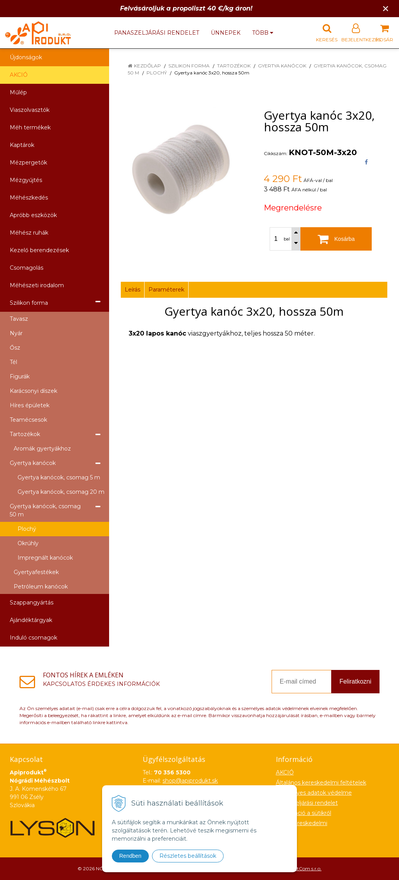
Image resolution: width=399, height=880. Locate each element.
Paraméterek (166, 289)
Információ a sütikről (303, 812)
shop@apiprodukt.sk (190, 780)
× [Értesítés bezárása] (385, 8)
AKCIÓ (19, 74)
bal (287, 239)
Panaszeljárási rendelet (156, 32)
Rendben (130, 856)
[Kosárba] (336, 239)
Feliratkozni (355, 681)
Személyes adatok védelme (314, 792)
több (262, 32)
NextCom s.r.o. (305, 868)
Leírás (132, 289)
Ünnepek (225, 32)
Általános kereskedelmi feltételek (321, 782)
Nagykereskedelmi (301, 823)
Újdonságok (26, 57)
